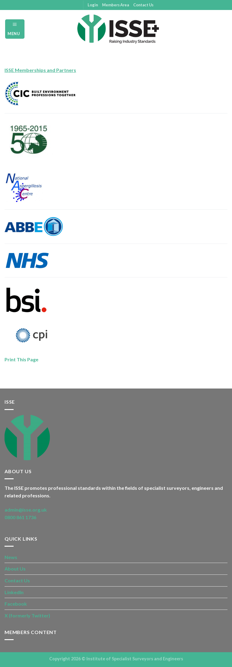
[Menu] (14, 28)
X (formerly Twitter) (27, 615)
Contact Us (143, 4)
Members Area (115, 4)
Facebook (16, 604)
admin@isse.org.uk (26, 509)
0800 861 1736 (20, 517)
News (11, 557)
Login (93, 4)
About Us (15, 568)
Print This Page (21, 359)
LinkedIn (14, 592)
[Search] (225, 29)
